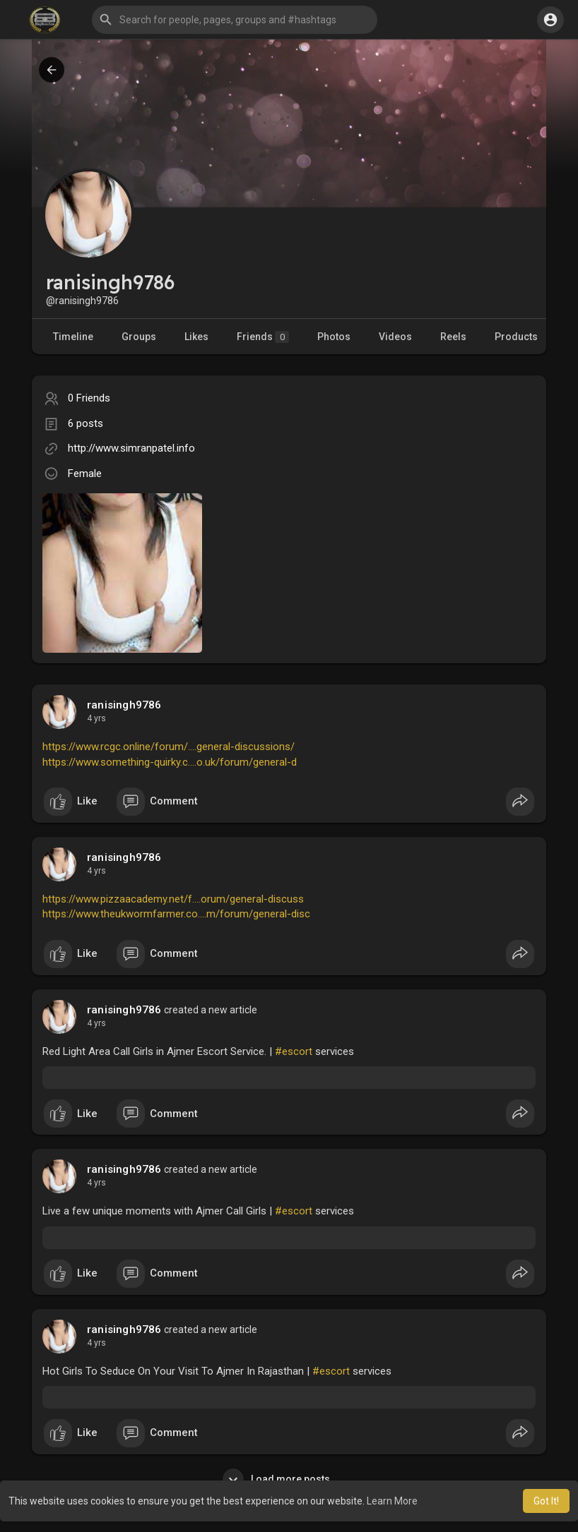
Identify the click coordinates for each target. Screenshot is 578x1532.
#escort (293, 1051)
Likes (196, 336)
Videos (395, 336)
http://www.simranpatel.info (131, 448)
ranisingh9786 (124, 705)
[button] (234, 20)
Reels (453, 336)
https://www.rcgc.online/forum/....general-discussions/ (168, 746)
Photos (333, 336)
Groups (139, 336)
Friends (263, 337)
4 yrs (96, 718)
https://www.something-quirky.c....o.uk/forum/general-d (169, 762)
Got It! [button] (546, 1501)
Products (516, 336)
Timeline (73, 336)
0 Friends (89, 398)
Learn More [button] (392, 1501)
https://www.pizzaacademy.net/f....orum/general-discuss (173, 899)
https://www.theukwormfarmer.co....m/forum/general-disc (176, 913)
